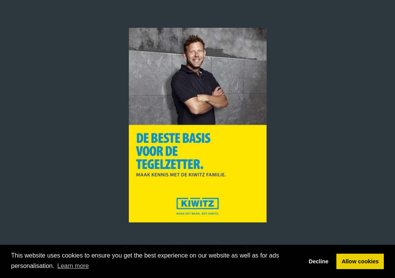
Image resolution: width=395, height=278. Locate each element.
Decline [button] (318, 261)
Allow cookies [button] (360, 261)
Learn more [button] (73, 266)
